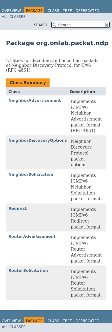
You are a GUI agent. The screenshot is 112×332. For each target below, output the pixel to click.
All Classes (13, 17)
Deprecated (87, 11)
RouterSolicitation (28, 270)
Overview (11, 11)
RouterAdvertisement (32, 236)
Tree (67, 11)
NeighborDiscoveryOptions (37, 140)
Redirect (17, 208)
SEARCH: (42, 25)
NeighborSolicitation (30, 174)
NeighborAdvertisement (34, 100)
